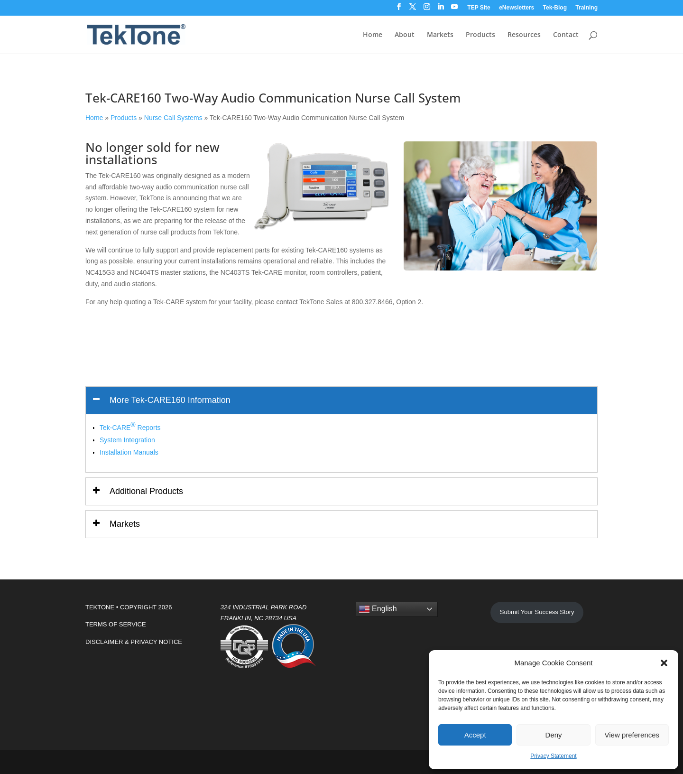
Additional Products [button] (146, 491)
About (405, 35)
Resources (524, 35)
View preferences (632, 735)
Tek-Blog (555, 8)
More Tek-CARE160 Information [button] (170, 400)
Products (480, 35)
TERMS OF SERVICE (115, 624)
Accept (475, 735)
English (378, 609)
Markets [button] (125, 524)
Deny (553, 735)
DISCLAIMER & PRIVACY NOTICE (133, 641)
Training (586, 8)
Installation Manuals (129, 452)
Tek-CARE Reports (130, 426)
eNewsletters (516, 8)
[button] (664, 663)
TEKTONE (99, 607)
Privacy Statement (553, 756)
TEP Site (478, 8)
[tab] (341, 400)
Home (372, 35)
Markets (440, 35)
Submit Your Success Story (537, 611)
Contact (566, 35)
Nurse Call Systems (173, 117)
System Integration (127, 440)
